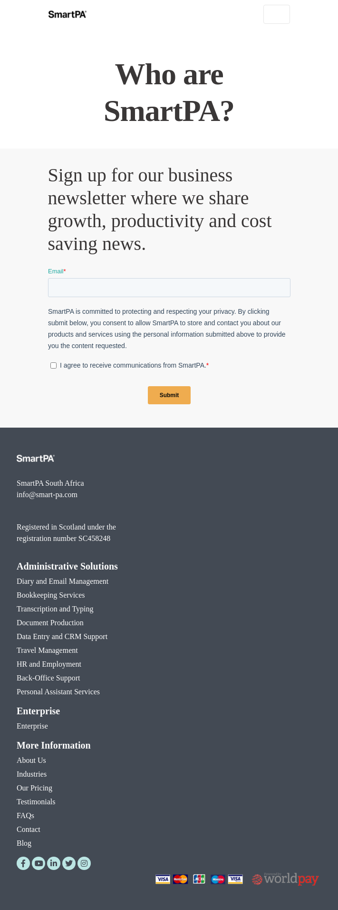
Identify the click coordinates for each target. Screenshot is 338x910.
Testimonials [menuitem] (36, 802)
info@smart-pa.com (47, 494)
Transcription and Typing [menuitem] (55, 609)
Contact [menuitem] (28, 829)
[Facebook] (23, 863)
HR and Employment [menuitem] (49, 664)
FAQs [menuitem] (25, 815)
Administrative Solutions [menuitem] (67, 566)
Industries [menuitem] (32, 774)
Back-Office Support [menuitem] (48, 678)
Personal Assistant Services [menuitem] (58, 692)
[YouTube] (38, 863)
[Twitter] (69, 863)
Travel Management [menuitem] (47, 650)
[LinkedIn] (53, 863)
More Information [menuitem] (54, 745)
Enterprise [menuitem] (38, 711)
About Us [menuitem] (31, 760)
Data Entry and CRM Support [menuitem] (62, 636)
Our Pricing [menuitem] (34, 788)
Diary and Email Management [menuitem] (62, 581)
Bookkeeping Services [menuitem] (51, 595)
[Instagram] (84, 863)
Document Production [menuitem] (50, 623)
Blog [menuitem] (24, 843)
